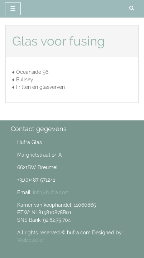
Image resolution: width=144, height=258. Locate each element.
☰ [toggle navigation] (13, 8)
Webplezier (30, 240)
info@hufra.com (51, 192)
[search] (131, 8)
